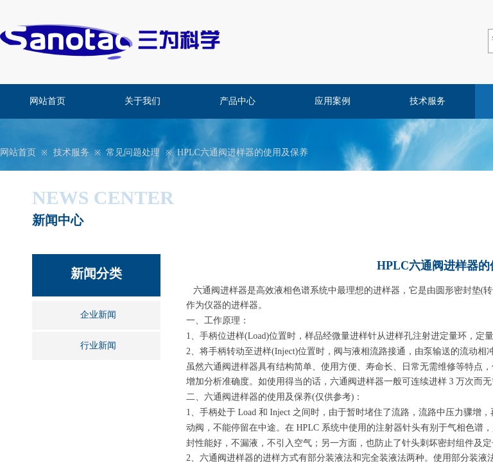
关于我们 (142, 101)
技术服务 (427, 101)
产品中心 (237, 101)
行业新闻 (98, 345)
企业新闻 (98, 315)
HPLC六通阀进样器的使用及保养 (242, 152)
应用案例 (332, 101)
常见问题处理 (133, 152)
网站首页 (47, 101)
